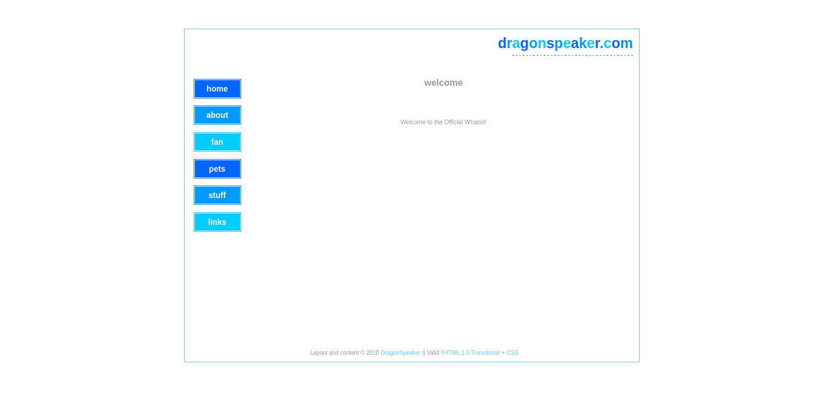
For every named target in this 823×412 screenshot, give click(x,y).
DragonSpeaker (401, 353)
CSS (513, 353)
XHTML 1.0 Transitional (470, 353)
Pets (217, 168)
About (217, 115)
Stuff (217, 195)
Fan (217, 141)
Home (216, 88)
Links (217, 222)
